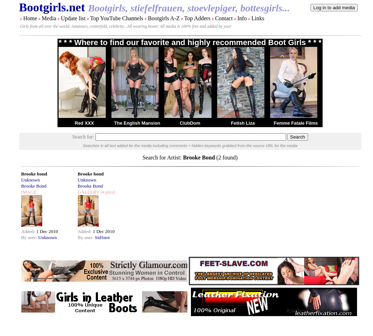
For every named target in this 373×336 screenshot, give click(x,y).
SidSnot (102, 237)
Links (257, 18)
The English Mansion (137, 123)
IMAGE (29, 192)
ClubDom (190, 123)
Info (242, 18)
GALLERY (88, 192)
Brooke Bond (33, 186)
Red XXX (84, 123)
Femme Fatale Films (296, 123)
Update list (73, 18)
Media (49, 18)
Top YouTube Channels (116, 18)
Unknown (30, 180)
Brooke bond (34, 174)
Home (30, 18)
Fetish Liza (243, 123)
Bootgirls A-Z (164, 18)
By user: (29, 237)
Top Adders (197, 18)
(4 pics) (107, 192)
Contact (224, 18)
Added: (29, 231)
